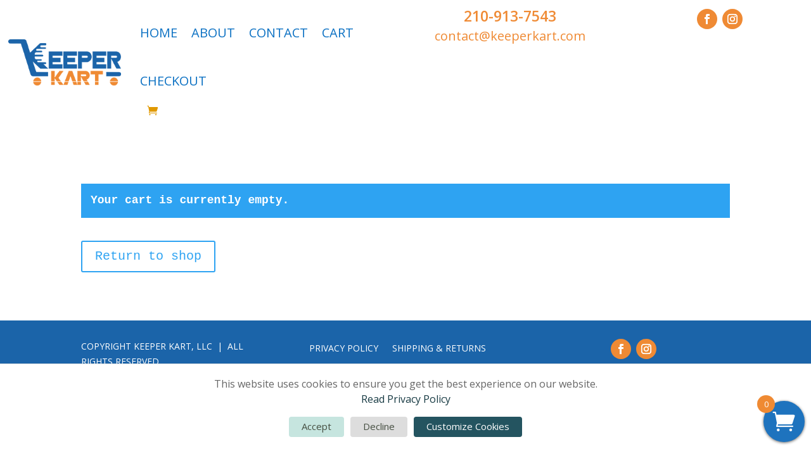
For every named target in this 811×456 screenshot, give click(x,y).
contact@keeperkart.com (510, 35)
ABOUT (213, 32)
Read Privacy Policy (405, 399)
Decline (379, 426)
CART (338, 32)
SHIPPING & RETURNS (439, 349)
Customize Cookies (467, 426)
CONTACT (278, 32)
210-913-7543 (510, 16)
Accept (316, 426)
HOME (158, 32)
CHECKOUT (173, 80)
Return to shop (148, 256)
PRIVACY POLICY (343, 349)
